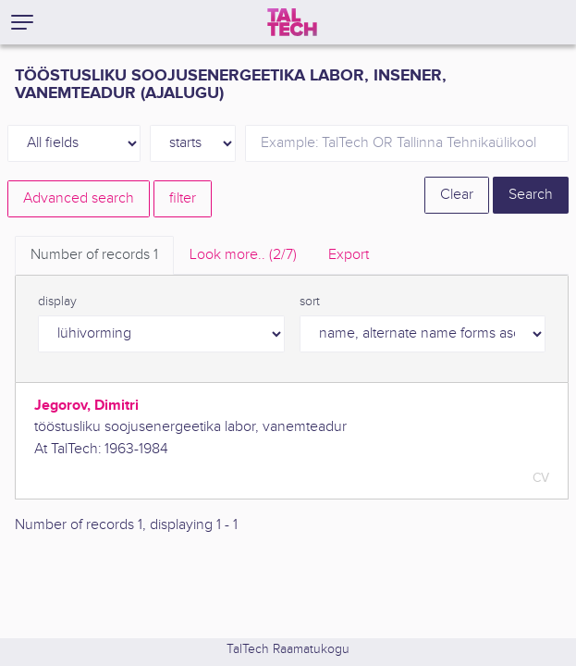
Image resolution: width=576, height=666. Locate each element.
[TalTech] (292, 22)
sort (310, 301)
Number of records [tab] (94, 255)
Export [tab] (348, 255)
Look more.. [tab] (243, 255)
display (57, 301)
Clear (456, 195)
